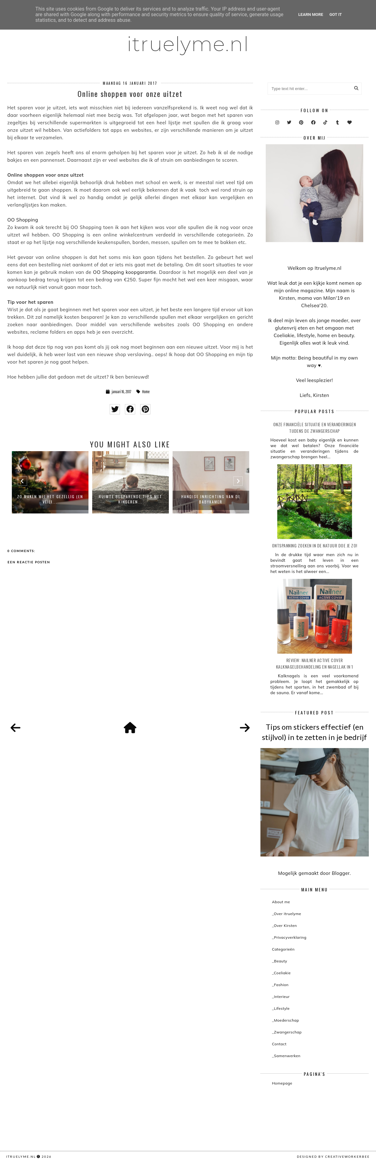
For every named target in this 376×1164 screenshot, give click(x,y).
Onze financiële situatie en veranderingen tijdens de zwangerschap (314, 427)
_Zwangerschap (287, 1032)
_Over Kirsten (284, 925)
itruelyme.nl (188, 44)
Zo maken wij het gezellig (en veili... (50, 499)
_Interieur (281, 996)
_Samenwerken (286, 1055)
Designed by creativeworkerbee (333, 1156)
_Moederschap (285, 1020)
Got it (335, 14)
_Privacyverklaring (289, 937)
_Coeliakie (281, 973)
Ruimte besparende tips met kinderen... (130, 499)
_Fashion (280, 984)
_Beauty (279, 961)
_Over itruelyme (286, 913)
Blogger (341, 873)
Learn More (310, 14)
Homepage (282, 1083)
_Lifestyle (281, 1008)
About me (281, 901)
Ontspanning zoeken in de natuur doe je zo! (314, 545)
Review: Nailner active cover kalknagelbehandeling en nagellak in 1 (314, 663)
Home (146, 391)
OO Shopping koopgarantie (124, 272)
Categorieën (283, 949)
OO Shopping (22, 220)
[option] (50, 482)
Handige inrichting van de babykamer (210, 499)
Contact (279, 1044)
